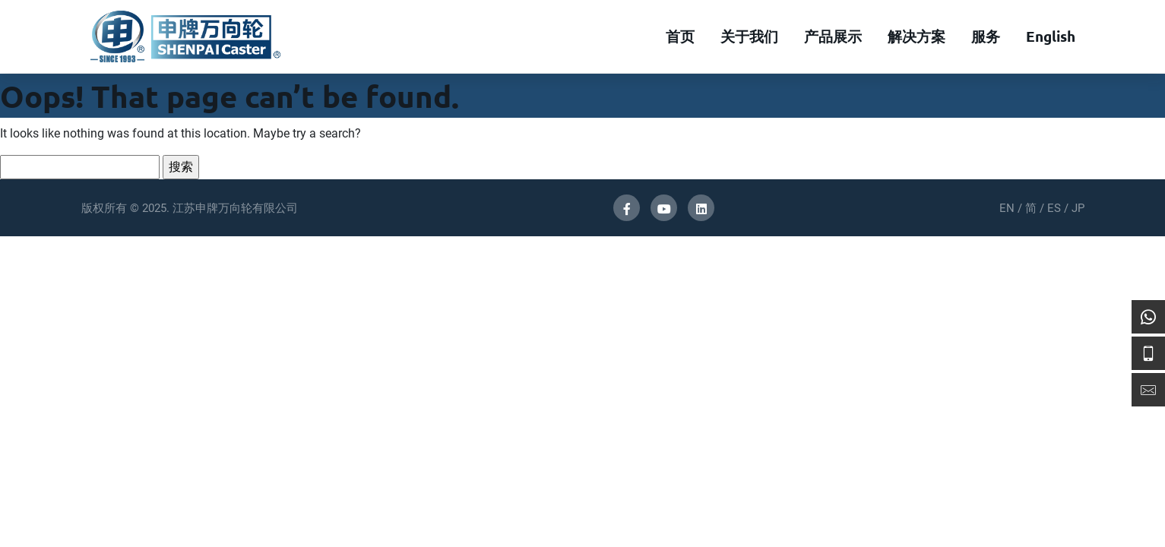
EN (1007, 208)
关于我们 (749, 36)
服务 (985, 36)
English (1050, 36)
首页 (680, 36)
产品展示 (833, 36)
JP (1078, 208)
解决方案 (916, 36)
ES (1054, 208)
